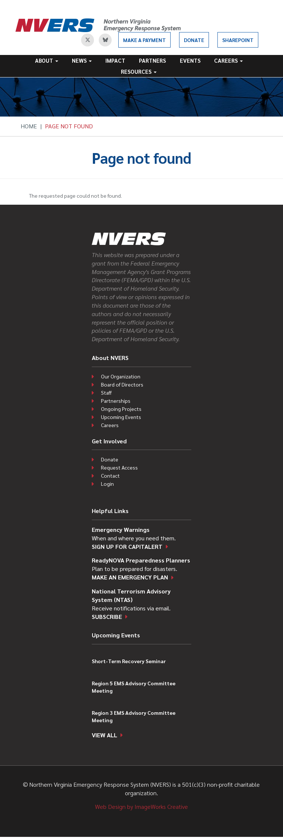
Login (107, 483)
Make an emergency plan (130, 577)
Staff (106, 392)
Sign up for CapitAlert (127, 546)
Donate (194, 40)
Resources (139, 71)
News (82, 60)
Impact (115, 60)
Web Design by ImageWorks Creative (141, 806)
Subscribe (107, 616)
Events (190, 60)
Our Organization (120, 376)
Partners (152, 60)
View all (104, 735)
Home (29, 126)
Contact (110, 475)
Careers (228, 60)
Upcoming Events (121, 416)
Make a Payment (144, 40)
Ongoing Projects (121, 408)
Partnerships (115, 400)
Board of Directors (122, 384)
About (46, 60)
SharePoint (238, 40)
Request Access (119, 467)
